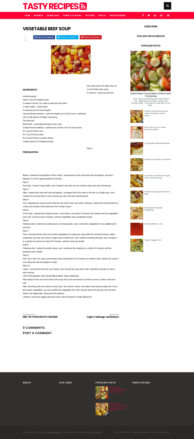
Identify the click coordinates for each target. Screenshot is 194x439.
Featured (90, 15)
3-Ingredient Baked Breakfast (157, 143)
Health (102, 15)
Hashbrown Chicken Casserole (157, 159)
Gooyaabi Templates (94, 432)
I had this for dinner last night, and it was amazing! (157, 176)
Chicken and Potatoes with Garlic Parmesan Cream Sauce (156, 113)
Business (38, 15)
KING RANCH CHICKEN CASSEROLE (153, 209)
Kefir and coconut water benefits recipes (155, 128)
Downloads (53, 15)
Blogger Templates (53, 432)
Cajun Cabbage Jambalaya (99, 316)
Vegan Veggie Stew (152, 240)
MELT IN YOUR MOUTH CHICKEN (42, 316)
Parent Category (72, 15)
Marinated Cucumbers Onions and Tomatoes (151, 95)
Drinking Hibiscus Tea (153, 224)
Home (27, 15)
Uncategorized (117, 15)
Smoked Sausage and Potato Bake (157, 192)
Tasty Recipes (54, 6)
